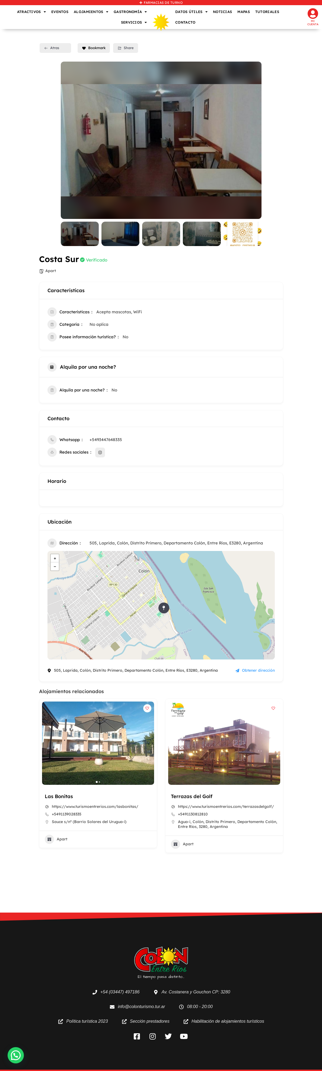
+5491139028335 (66, 814)
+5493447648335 (106, 439)
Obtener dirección (255, 670)
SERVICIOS (134, 22)
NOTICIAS (222, 11)
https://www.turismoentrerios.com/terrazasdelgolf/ (226, 806)
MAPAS (243, 11)
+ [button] (55, 558)
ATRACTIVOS (31, 11)
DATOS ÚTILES (191, 11)
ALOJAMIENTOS (91, 11)
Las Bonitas (59, 796)
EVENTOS (59, 11)
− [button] (55, 566)
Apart (50, 270)
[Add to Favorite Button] (147, 708)
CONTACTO (185, 22)
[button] (97, 782)
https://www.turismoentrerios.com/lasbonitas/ (95, 806)
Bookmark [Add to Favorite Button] (94, 48)
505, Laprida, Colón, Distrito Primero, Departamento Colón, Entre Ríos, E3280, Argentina (176, 543)
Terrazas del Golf (191, 796)
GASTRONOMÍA (130, 11)
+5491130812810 (193, 814)
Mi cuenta (312, 22)
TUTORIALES (267, 11)
